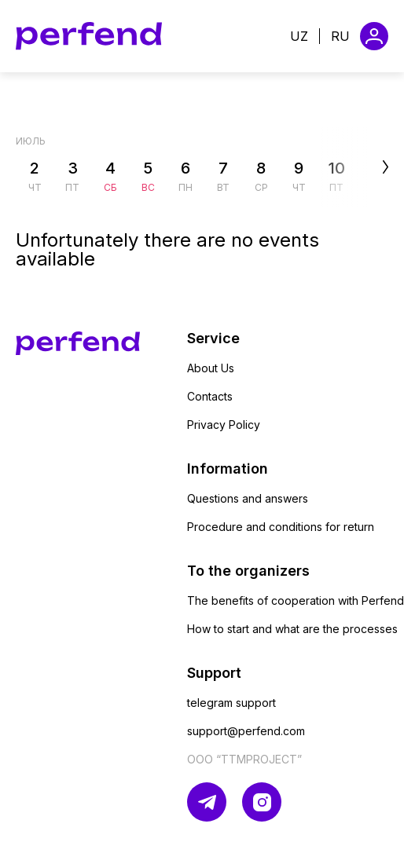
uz (299, 36)
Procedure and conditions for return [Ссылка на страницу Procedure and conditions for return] (280, 526)
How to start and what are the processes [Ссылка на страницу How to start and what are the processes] (292, 628)
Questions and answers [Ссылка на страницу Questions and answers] (247, 498)
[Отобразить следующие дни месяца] (358, 167)
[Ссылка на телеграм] (206, 802)
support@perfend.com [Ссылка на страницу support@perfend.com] (246, 731)
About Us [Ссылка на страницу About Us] (210, 368)
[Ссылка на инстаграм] (261, 802)
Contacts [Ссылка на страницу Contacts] (210, 396)
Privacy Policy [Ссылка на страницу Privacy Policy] (223, 424)
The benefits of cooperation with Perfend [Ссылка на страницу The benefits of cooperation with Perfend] (295, 600)
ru (340, 36)
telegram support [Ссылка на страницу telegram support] (231, 702)
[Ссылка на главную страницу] (89, 36)
